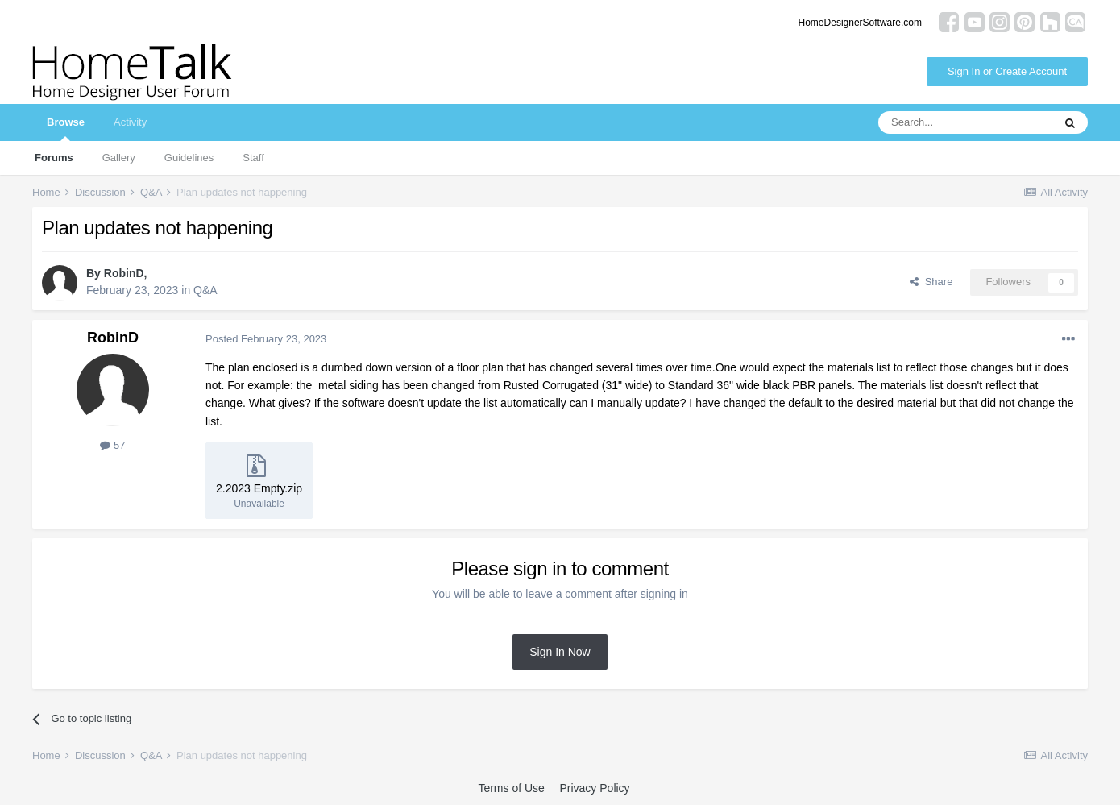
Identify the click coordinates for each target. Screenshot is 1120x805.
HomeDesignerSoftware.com (860, 22)
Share (931, 282)
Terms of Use (511, 788)
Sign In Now (559, 651)
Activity (130, 122)
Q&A (205, 290)
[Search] (965, 122)
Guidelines (189, 157)
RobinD (124, 273)
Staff (253, 157)
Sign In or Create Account (1007, 71)
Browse (66, 128)
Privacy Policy (594, 788)
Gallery (118, 157)
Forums (54, 157)
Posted (265, 339)
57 (112, 445)
